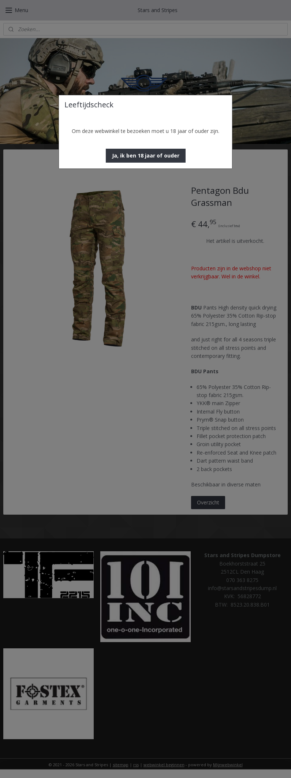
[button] (146, 156)
